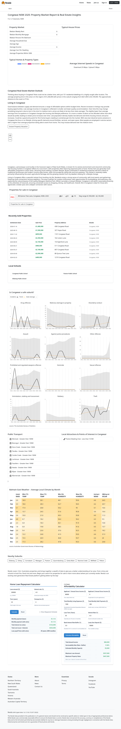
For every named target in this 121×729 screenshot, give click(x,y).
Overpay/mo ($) (45, 602)
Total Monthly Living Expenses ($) (75, 605)
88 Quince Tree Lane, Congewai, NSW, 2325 (33, 196)
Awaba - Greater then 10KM (20, 467)
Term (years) (21, 602)
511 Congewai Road (62, 246)
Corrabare (28, 561)
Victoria (10, 696)
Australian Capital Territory (17, 702)
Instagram (92, 680)
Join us (96, 3)
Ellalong (12, 561)
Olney (20, 561)
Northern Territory (14, 680)
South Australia (13, 690)
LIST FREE (114, 2)
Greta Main (70, 561)
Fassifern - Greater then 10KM (21, 463)
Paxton (47, 561)
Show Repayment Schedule (48, 612)
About (37, 680)
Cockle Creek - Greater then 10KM (22, 455)
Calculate (14, 612)
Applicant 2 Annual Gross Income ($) (99, 594)
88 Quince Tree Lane (62, 253)
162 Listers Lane (60, 238)
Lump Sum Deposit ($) (99, 626)
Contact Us (38, 686)
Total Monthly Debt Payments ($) (99, 604)
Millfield (93, 561)
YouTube (92, 687)
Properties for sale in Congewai (22, 204)
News (89, 3)
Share (110, 8)
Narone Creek (82, 561)
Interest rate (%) (45, 592)
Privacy (64, 680)
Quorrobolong (58, 561)
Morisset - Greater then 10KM (21, 439)
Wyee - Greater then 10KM (20, 472)
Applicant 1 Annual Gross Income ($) (75, 594)
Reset (22, 612)
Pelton (102, 561)
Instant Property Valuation (18, 127)
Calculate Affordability (72, 635)
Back (10, 8)
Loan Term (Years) (75, 616)
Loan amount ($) (21, 592)
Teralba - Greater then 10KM (20, 451)
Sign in (104, 3)
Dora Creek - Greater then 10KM (22, 447)
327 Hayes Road (60, 230)
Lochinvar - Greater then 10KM (21, 459)
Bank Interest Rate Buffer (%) (75, 626)
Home (81, 3)
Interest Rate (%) (99, 616)
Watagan (39, 561)
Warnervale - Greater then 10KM (22, 476)
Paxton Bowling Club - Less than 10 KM (78, 439)
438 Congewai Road (62, 226)
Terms (64, 683)
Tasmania (11, 693)
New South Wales (14, 683)
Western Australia (14, 699)
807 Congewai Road (62, 250)
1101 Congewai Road (62, 234)
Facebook (92, 684)
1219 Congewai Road (62, 257)
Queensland (12, 686)
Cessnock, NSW (18, 19)
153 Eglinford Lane (61, 242)
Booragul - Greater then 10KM (21, 443)
